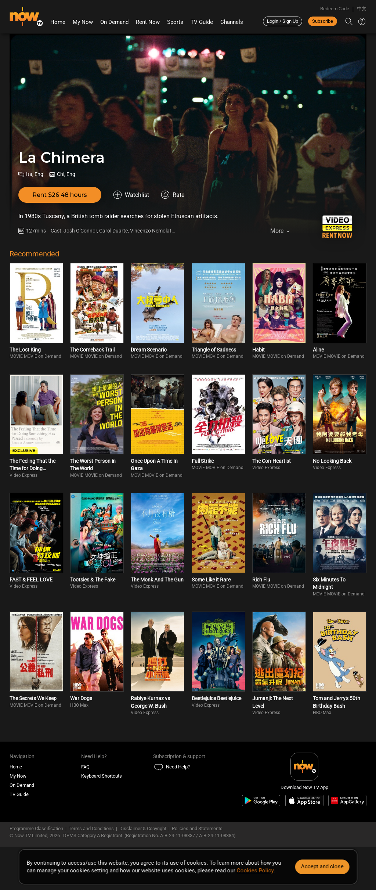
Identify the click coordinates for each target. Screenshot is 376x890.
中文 (361, 8)
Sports (175, 22)
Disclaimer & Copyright (142, 828)
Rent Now (148, 22)
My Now (83, 22)
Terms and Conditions (91, 828)
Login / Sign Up (282, 21)
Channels (231, 22)
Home (57, 22)
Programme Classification (36, 828)
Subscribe (322, 21)
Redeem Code (334, 8)
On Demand (114, 22)
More (276, 230)
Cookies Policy (255, 870)
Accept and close (322, 866)
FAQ (85, 767)
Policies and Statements (197, 828)
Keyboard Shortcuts (101, 776)
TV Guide (202, 22)
